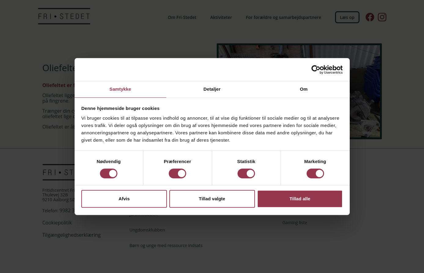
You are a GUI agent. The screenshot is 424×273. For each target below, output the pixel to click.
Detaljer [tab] (212, 88)
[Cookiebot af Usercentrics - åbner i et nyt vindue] (316, 69)
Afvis (124, 199)
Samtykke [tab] (120, 88)
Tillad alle (299, 199)
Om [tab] (304, 88)
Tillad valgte (212, 199)
